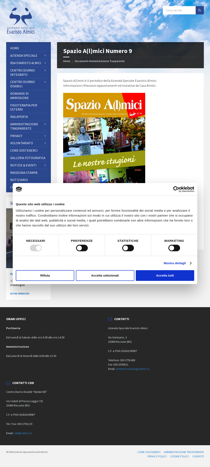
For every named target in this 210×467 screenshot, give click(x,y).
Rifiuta (45, 275)
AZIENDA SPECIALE (23, 55)
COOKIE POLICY (179, 456)
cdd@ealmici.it (23, 433)
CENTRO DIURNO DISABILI (22, 84)
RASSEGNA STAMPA (24, 173)
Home (66, 61)
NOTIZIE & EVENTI (23, 165)
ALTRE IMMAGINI (19, 293)
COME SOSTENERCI (148, 452)
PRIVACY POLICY (157, 456)
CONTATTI (198, 456)
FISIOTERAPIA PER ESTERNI (23, 107)
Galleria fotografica (27, 158)
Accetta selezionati (105, 275)
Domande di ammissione (19, 95)
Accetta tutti (165, 275)
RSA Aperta (19, 117)
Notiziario (19, 180)
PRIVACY (16, 136)
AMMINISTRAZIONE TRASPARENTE (24, 126)
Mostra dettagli (175, 263)
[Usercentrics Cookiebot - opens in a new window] (176, 189)
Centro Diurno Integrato (22, 72)
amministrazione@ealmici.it (132, 369)
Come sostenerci (24, 150)
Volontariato (21, 143)
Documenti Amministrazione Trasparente (100, 61)
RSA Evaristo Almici (25, 63)
